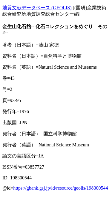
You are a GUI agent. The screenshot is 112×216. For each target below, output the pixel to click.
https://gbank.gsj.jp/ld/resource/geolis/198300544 (60, 187)
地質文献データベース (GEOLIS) (37, 7)
